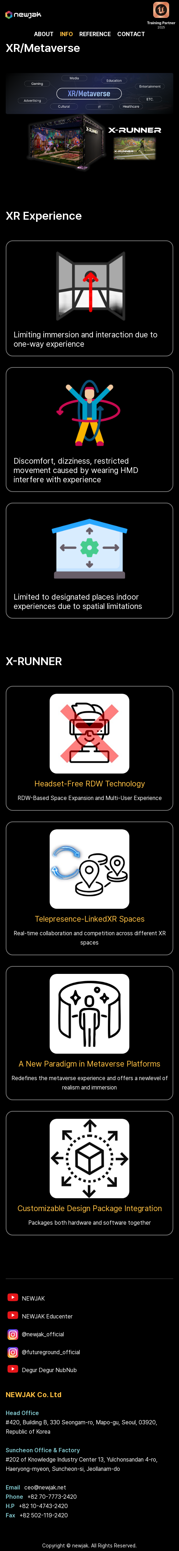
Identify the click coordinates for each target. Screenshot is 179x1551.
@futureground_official (51, 1352)
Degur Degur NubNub (49, 1370)
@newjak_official (43, 1334)
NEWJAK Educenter (47, 1316)
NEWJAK (33, 1298)
